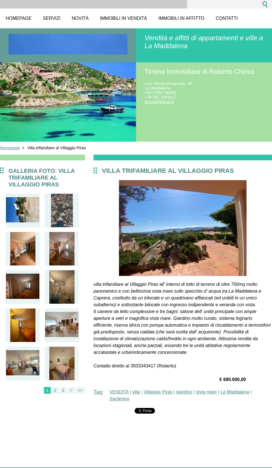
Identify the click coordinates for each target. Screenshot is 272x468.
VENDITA (118, 392)
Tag (98, 392)
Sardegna (119, 398)
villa (136, 392)
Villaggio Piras (158, 392)
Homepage (10, 148)
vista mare (206, 392)
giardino (184, 392)
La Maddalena (234, 392)
